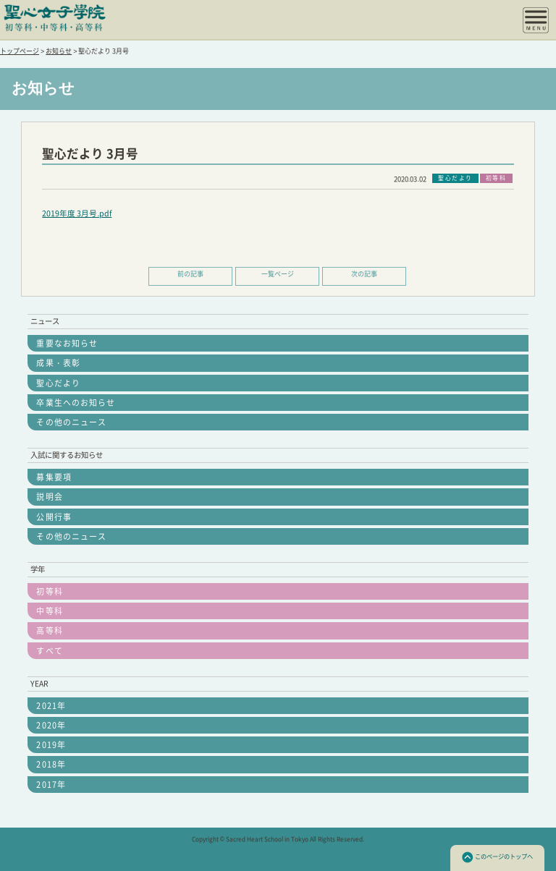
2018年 (50, 764)
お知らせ (59, 51)
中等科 (49, 611)
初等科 (49, 591)
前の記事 (190, 274)
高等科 (49, 630)
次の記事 (364, 274)
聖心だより (58, 383)
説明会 (49, 497)
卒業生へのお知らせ (75, 403)
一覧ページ (277, 274)
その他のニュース (71, 422)
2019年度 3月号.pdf (76, 213)
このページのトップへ (497, 857)
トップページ (19, 51)
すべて (49, 651)
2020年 (50, 725)
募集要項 (53, 477)
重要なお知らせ (67, 343)
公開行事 (53, 517)
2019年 (50, 745)
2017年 (50, 785)
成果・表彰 (58, 363)
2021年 (50, 706)
